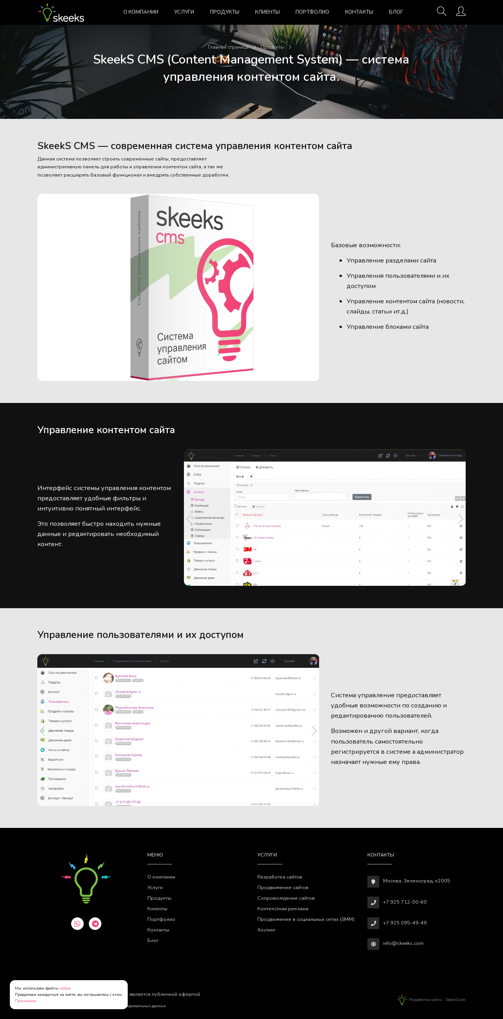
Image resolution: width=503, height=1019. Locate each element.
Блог (396, 12)
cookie (65, 988)
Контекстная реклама (282, 908)
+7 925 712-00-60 (405, 902)
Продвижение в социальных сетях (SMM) (305, 919)
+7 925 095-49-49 (405, 922)
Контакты (359, 12)
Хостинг (266, 929)
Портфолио (312, 12)
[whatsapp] (77, 923)
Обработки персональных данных (134, 1006)
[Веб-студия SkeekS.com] (61, 12)
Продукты (224, 12)
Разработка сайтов (279, 876)
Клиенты (267, 12)
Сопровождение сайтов (286, 898)
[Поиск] (441, 13)
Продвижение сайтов (282, 887)
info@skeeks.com (403, 943)
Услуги (184, 12)
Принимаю (25, 1001)
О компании (140, 12)
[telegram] (95, 923)
